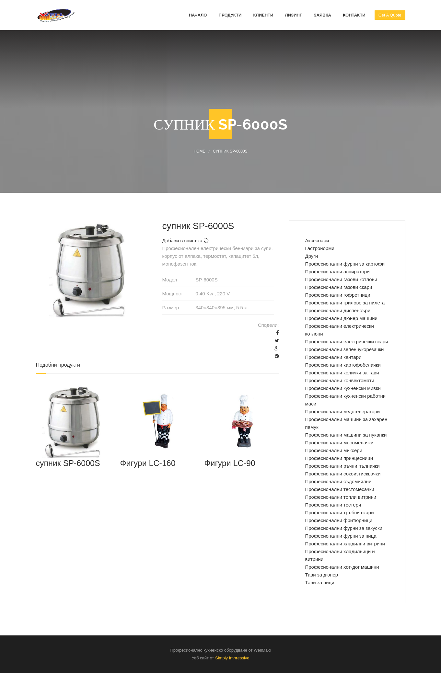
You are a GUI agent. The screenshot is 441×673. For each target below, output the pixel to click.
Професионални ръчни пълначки (342, 466)
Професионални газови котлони (341, 279)
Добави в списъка (185, 240)
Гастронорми (319, 248)
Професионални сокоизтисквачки (343, 473)
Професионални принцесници (339, 458)
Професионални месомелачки (339, 442)
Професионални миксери (334, 450)
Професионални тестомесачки (339, 489)
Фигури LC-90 (229, 463)
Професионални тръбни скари (339, 512)
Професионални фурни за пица (341, 536)
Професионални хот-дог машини (342, 567)
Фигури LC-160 (147, 463)
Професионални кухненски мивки (343, 388)
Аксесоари (317, 240)
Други (311, 256)
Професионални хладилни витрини (345, 543)
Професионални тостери (333, 505)
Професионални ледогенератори (342, 411)
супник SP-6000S (68, 463)
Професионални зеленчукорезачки (344, 349)
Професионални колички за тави (342, 372)
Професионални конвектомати (339, 380)
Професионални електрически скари (346, 341)
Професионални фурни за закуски (343, 528)
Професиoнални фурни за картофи (345, 264)
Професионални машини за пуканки (346, 435)
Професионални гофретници (337, 295)
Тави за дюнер (321, 574)
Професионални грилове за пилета (345, 302)
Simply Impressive (232, 658)
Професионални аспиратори (337, 271)
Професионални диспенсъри (338, 310)
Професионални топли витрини (341, 497)
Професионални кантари (333, 357)
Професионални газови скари (338, 287)
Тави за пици (319, 582)
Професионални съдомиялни (338, 481)
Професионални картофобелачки (343, 365)
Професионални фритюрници (339, 520)
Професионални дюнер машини (341, 318)
